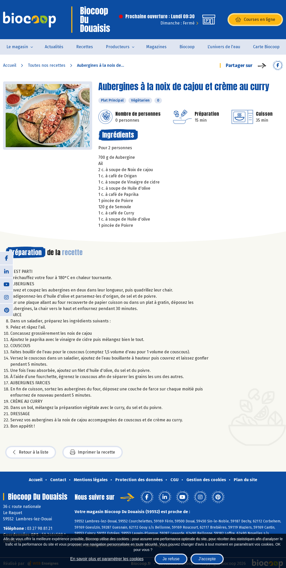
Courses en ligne (255, 19)
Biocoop (187, 46)
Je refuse (170, 559)
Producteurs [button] (117, 46)
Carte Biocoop (266, 46)
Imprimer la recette (92, 452)
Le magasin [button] (17, 46)
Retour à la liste (30, 452)
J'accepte (207, 559)
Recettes (84, 46)
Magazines (156, 46)
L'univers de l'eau (223, 46)
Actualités (54, 46)
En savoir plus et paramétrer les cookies (107, 559)
